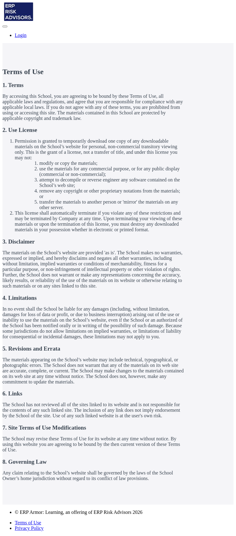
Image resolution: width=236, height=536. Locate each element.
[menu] (118, 35)
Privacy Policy (29, 528)
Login (20, 35)
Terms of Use (28, 522)
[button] (4, 26)
